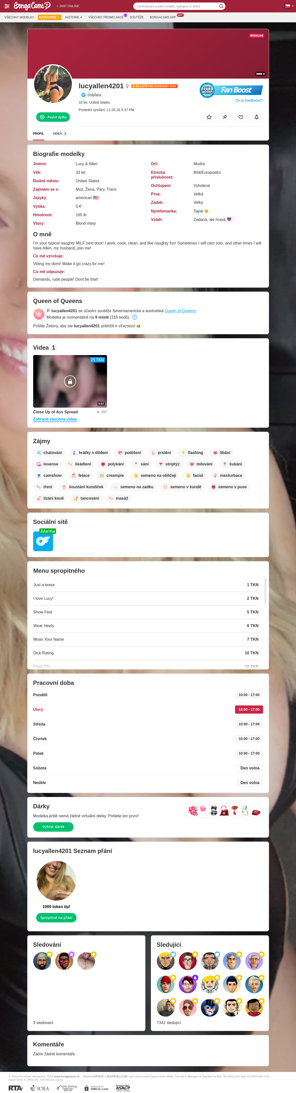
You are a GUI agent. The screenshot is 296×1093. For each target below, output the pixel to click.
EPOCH (99, 1076)
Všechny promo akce (107, 17)
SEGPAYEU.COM (117, 1076)
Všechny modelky (19, 17)
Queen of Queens (180, 311)
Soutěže (137, 17)
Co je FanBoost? (249, 100)
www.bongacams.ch (67, 1076)
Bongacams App (164, 17)
